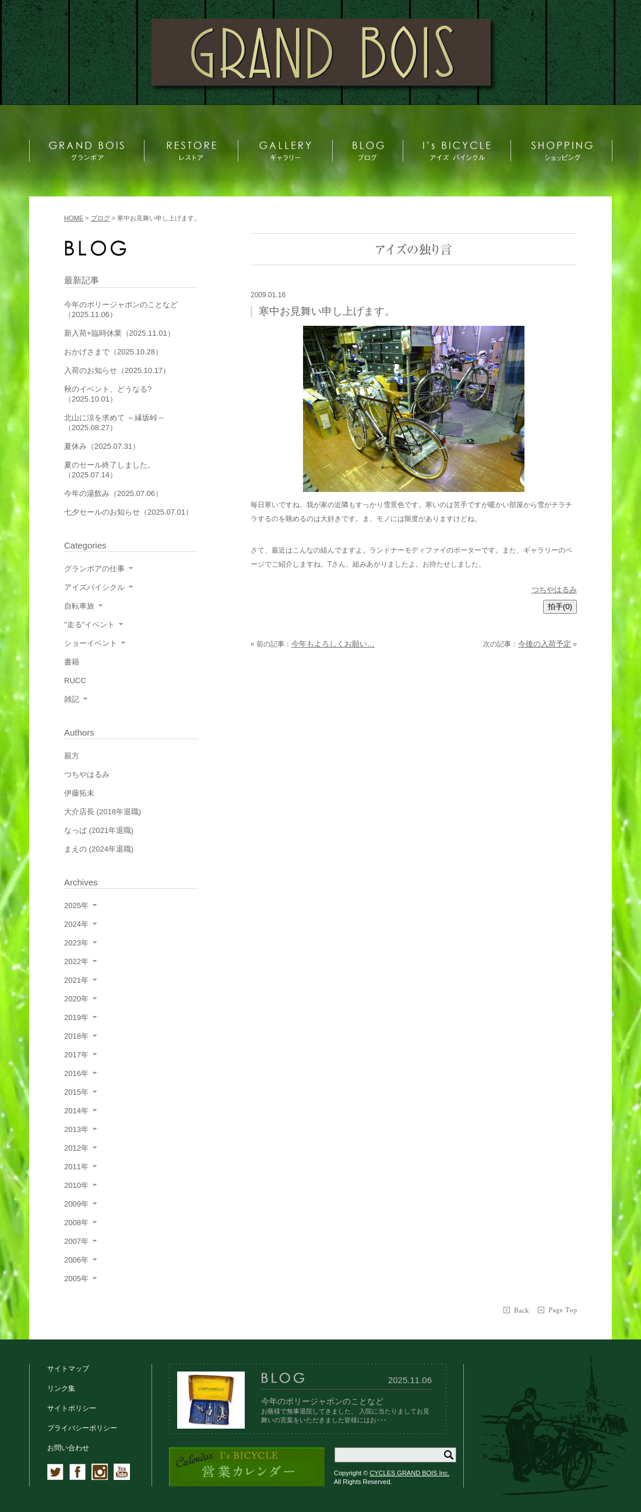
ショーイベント (90, 643)
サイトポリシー (71, 1408)
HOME (73, 218)
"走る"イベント (89, 624)
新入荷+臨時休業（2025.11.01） (119, 333)
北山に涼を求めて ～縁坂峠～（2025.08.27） (114, 422)
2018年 (76, 1036)
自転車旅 (79, 606)
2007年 (76, 1241)
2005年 (76, 1278)
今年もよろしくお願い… (333, 643)
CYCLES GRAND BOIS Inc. (409, 1472)
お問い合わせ (68, 1448)
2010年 (76, 1185)
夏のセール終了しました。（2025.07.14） (109, 469)
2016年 (76, 1073)
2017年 (76, 1054)
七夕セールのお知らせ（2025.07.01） (128, 512)
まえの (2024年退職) (98, 849)
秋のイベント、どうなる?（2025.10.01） (108, 394)
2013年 (76, 1129)
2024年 (76, 924)
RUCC (75, 680)
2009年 (76, 1204)
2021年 (76, 980)
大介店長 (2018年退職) (102, 811)
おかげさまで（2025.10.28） (113, 351)
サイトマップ (68, 1369)
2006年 (76, 1260)
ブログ (100, 218)
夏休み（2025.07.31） (102, 446)
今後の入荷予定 (544, 643)
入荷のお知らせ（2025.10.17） (117, 370)
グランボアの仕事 (94, 568)
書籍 (71, 661)
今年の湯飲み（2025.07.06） (113, 493)
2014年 (76, 1110)
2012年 (76, 1148)
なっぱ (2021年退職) (98, 830)
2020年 (76, 998)
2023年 (76, 942)
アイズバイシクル (94, 587)
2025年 (76, 905)
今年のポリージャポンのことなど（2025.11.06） (121, 309)
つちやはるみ (554, 589)
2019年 (76, 1017)
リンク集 (61, 1388)
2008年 (76, 1222)
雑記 (71, 699)
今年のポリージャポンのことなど (322, 1401)
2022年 (76, 961)
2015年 (76, 1092)
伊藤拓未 (79, 793)
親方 (71, 755)
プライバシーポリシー (82, 1428)
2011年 (76, 1166)
